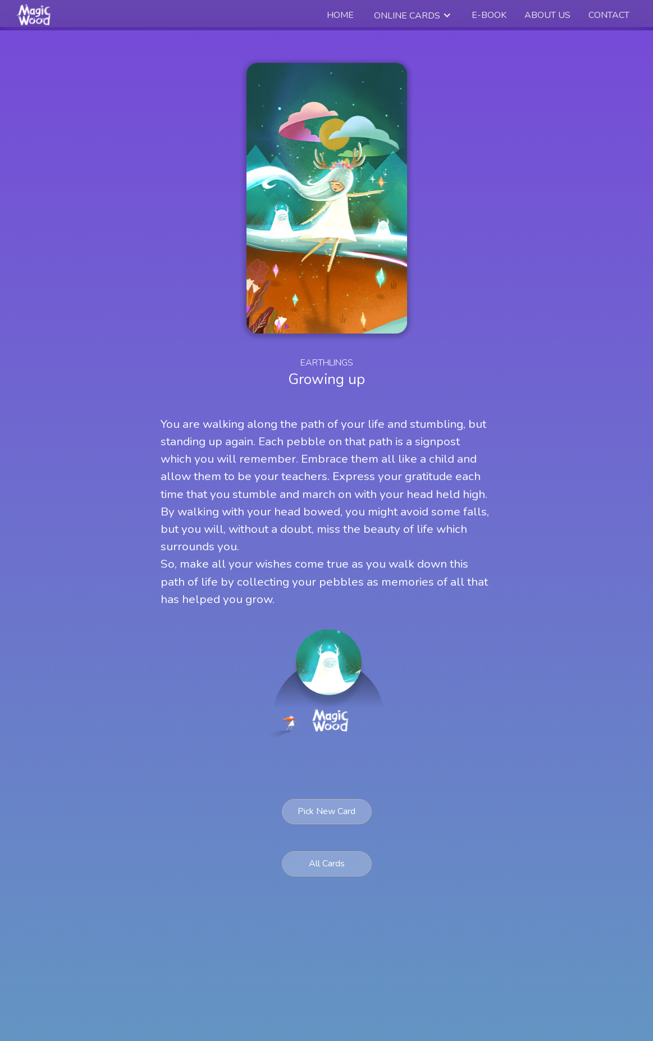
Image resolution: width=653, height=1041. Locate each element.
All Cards (327, 863)
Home (340, 15)
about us (547, 15)
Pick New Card (326, 811)
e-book (489, 15)
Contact (608, 15)
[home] (35, 15)
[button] (413, 15)
